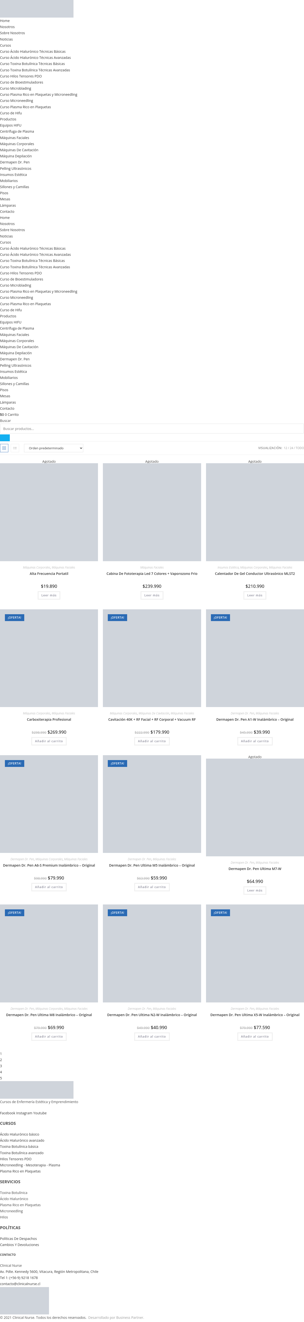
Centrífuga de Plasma (17, 131)
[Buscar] (5, 437)
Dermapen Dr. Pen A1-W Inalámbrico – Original (254, 719)
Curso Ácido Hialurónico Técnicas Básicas (33, 51)
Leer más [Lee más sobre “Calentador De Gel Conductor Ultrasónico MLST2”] (255, 595)
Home (5, 20)
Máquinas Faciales (14, 137)
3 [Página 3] (1, 1066)
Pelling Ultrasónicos (15, 168)
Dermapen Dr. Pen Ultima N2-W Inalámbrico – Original (152, 1014)
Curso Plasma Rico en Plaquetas (25, 107)
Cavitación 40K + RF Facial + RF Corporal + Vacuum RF (152, 719)
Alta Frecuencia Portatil (49, 573)
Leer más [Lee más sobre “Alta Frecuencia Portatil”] (49, 595)
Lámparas (8, 205)
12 (285, 448)
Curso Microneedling (16, 100)
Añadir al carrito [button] (49, 741)
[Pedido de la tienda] (53, 448)
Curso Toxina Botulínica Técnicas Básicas (32, 63)
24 (291, 448)
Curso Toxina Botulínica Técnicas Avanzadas (35, 70)
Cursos (5, 45)
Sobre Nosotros (12, 33)
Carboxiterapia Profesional (49, 719)
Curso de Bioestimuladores (21, 82)
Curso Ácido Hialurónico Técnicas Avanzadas (35, 57)
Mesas (5, 199)
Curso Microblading (15, 88)
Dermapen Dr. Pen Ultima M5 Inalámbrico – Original (152, 865)
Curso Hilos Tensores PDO (21, 76)
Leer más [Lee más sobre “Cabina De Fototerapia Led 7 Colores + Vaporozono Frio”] (152, 595)
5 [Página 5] (1, 1078)
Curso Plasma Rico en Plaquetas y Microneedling (38, 94)
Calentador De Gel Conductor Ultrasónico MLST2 (255, 573)
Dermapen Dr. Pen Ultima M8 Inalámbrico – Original (49, 1014)
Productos (8, 119)
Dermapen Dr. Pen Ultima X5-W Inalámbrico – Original (255, 1014)
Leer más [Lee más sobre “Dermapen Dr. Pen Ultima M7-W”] (255, 890)
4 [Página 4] (1, 1072)
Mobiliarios (9, 180)
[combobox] (152, 428)
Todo (300, 448)
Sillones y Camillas (14, 186)
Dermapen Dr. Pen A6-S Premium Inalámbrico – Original (49, 865)
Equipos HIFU (10, 125)
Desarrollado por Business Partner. (116, 1317)
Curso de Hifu (11, 113)
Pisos (4, 193)
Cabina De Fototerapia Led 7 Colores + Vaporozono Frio (152, 573)
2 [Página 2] (1, 1059)
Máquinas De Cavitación (19, 150)
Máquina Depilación (16, 156)
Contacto (7, 211)
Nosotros (7, 26)
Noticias (6, 39)
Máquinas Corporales (17, 143)
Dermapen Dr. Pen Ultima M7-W (255, 868)
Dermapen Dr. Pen (15, 162)
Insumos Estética (13, 174)
